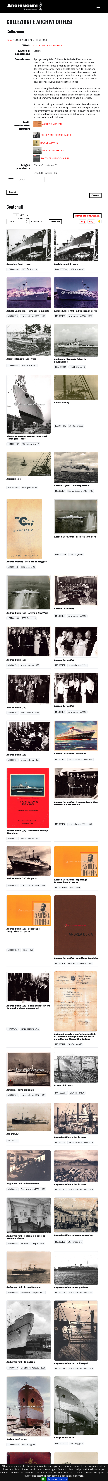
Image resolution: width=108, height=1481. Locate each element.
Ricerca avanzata (87, 215)
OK (43, 1478)
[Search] (31, 179)
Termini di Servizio (57, 1478)
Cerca (10, 178)
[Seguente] (27, 215)
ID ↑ (82, 221)
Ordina (55, 221)
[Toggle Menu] (98, 6)
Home (9, 39)
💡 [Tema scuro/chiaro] (99, 221)
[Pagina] (16, 215)
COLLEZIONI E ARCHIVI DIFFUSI (49, 45)
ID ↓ (91, 221)
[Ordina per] (17, 221)
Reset (12, 192)
